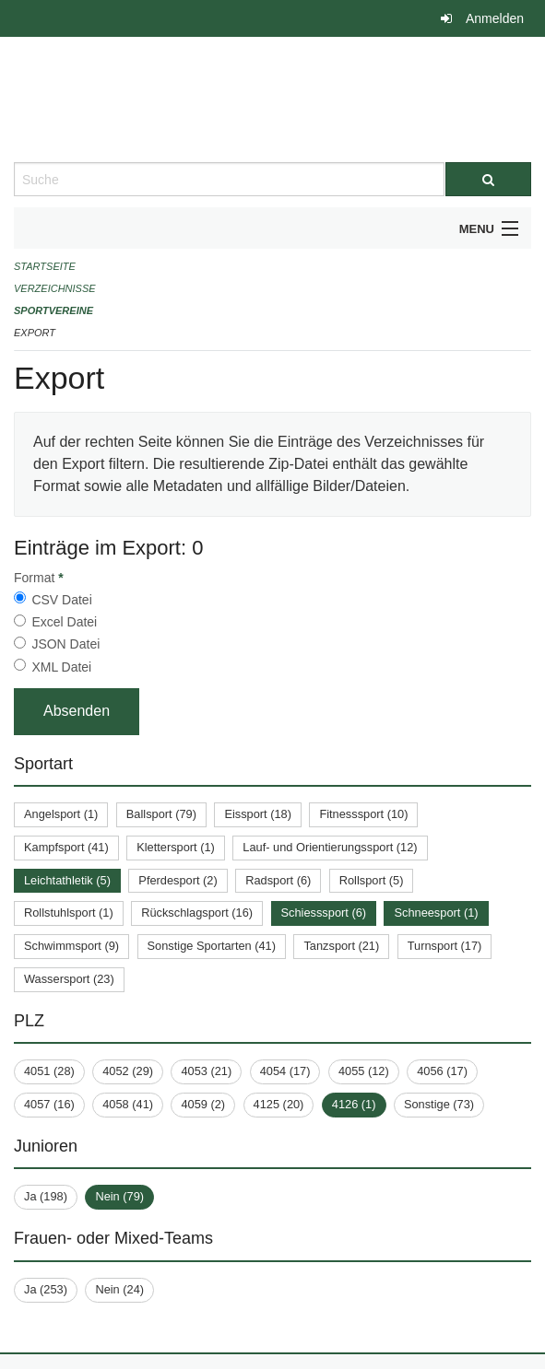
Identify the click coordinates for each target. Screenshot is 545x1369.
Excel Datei (64, 621)
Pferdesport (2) (177, 880)
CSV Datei (61, 599)
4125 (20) (279, 1104)
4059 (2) (203, 1104)
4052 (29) (127, 1071)
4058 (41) (127, 1104)
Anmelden (495, 18)
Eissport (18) (257, 814)
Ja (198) (45, 1196)
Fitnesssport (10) (363, 814)
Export (34, 332)
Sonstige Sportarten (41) (212, 946)
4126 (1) (354, 1104)
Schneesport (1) (436, 912)
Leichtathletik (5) (67, 880)
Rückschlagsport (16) (197, 912)
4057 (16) (49, 1104)
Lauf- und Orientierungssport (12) (330, 847)
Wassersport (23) (69, 979)
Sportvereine (53, 310)
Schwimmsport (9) (71, 946)
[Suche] (488, 179)
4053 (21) (206, 1071)
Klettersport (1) (175, 847)
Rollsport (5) (371, 880)
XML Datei (61, 667)
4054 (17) (285, 1071)
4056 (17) (442, 1071)
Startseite (45, 266)
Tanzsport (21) (341, 946)
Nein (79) (119, 1196)
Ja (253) (45, 1289)
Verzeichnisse (55, 288)
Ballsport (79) (161, 814)
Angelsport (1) (61, 814)
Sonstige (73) (439, 1104)
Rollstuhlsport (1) (68, 912)
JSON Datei (65, 644)
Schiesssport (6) (323, 912)
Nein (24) (119, 1289)
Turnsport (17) (445, 946)
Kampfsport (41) (66, 847)
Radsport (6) (278, 880)
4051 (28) (49, 1071)
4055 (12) (363, 1071)
